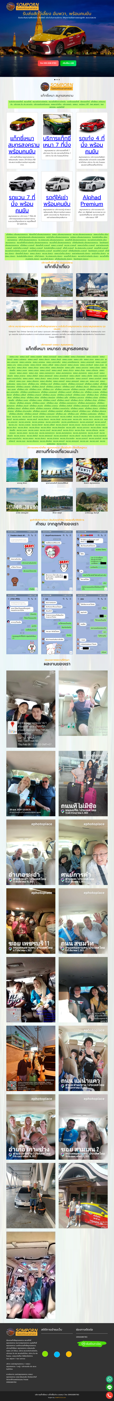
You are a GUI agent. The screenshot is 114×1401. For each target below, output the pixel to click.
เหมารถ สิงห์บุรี (32, 435)
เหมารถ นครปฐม (25, 422)
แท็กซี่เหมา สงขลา (38, 403)
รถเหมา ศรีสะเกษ (92, 370)
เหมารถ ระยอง (33, 430)
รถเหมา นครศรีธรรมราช (70, 362)
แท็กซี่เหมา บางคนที (27, 245)
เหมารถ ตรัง (77, 419)
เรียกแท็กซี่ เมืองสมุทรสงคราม (40, 234)
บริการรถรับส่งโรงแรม (42, 104)
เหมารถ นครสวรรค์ (87, 422)
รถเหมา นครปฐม (25, 362)
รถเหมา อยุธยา (28, 378)
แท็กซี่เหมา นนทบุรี (64, 392)
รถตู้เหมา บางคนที (36, 248)
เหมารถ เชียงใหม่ (46, 441)
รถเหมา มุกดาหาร (82, 367)
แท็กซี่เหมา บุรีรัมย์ (19, 395)
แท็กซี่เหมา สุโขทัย (28, 408)
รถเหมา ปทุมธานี (60, 365)
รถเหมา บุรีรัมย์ (47, 365)
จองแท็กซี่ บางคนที (101, 248)
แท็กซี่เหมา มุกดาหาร (76, 397)
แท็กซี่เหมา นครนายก (62, 389)
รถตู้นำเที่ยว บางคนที (20, 248)
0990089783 (81, 1337)
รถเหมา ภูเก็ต (70, 367)
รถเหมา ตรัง (78, 359)
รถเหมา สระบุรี (93, 373)
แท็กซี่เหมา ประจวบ (49, 395)
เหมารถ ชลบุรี (32, 419)
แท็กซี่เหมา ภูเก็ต (62, 397)
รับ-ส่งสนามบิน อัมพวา (54, 256)
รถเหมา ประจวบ (73, 365)
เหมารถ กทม (16, 416)
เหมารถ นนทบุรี (100, 422)
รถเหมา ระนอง (22, 370)
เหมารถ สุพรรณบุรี (45, 435)
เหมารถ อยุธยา (28, 438)
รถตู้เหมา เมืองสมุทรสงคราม (80, 237)
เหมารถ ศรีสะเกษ (92, 430)
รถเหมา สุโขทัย (87, 375)
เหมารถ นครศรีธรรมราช (70, 422)
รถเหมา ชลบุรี (33, 359)
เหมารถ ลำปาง (68, 430)
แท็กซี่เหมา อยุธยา (77, 408)
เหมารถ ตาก (98, 419)
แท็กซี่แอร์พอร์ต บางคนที (78, 250)
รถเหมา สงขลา (22, 373)
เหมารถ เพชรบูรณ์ (72, 441)
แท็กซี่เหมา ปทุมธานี (34, 395)
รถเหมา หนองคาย (100, 375)
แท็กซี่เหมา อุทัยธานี (71, 411)
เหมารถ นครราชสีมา (53, 422)
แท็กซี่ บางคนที (68, 248)
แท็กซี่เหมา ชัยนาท (82, 386)
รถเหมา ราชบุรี (45, 370)
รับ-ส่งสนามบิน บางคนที (84, 248)
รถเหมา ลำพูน (80, 370)
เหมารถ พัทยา (23, 427)
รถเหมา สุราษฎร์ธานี (61, 375)
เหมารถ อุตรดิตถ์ (95, 438)
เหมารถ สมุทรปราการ (47, 433)
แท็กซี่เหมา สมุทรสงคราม (87, 403)
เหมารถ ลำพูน (80, 430)
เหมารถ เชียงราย (33, 441)
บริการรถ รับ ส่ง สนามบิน (23, 104)
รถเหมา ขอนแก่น (92, 356)
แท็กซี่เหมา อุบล (85, 411)
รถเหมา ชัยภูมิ (56, 359)
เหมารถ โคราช (62, 444)
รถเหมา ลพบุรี (57, 370)
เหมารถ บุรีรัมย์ (49, 424)
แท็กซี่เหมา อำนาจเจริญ (23, 411)
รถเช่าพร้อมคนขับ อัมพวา (81, 253)
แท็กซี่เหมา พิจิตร (33, 397)
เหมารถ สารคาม (20, 435)
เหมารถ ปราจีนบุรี (88, 424)
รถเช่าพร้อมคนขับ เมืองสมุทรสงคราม (31, 237)
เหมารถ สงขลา (22, 433)
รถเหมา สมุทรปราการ (47, 373)
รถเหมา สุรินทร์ (74, 375)
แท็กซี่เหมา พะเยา (79, 395)
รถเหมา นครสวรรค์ (87, 362)
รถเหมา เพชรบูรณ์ (72, 381)
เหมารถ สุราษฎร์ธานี (61, 435)
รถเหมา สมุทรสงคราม (64, 373)
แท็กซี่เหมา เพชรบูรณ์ (46, 414)
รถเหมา (75, 104)
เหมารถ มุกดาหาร (83, 427)
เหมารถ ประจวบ (74, 424)
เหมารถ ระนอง (22, 430)
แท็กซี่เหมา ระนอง (22, 400)
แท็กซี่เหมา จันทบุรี (38, 386)
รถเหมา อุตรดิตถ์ (95, 378)
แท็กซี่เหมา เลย (61, 414)
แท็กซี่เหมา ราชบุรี (49, 400)
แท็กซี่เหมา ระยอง (35, 400)
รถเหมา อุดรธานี (82, 378)
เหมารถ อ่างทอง (53, 438)
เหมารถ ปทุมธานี (62, 424)
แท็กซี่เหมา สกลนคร (24, 403)
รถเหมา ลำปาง (68, 370)
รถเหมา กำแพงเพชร (78, 356)
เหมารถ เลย (84, 441)
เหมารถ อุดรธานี (82, 438)
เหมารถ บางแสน (25, 424)
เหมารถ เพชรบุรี (59, 441)
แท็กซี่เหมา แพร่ (73, 414)
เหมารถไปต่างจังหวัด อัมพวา (88, 256)
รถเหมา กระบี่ (24, 356)
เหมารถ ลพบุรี (57, 430)
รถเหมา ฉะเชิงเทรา (20, 359)
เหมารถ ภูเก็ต (71, 427)
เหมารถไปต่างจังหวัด (40, 101)
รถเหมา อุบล (20, 381)
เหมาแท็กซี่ (28, 101)
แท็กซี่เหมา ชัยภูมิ (96, 386)
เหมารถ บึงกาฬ (37, 424)
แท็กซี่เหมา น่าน (78, 392)
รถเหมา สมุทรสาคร (80, 373)
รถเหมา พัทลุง (33, 367)
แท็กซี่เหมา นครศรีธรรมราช (30, 392)
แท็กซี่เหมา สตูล (52, 403)
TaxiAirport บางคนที (96, 250)
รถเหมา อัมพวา (35, 253)
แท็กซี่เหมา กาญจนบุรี (75, 384)
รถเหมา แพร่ (94, 381)
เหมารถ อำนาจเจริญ (67, 438)
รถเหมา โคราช (22, 384)
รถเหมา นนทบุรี (100, 362)
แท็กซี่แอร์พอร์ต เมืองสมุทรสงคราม (85, 242)
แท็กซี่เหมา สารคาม (51, 405)
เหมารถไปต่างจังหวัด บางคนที (16, 250)
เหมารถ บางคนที (70, 245)
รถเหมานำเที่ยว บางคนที (86, 245)
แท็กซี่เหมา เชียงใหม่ (16, 414)
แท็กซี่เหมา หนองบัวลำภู (60, 408)
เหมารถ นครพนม (38, 422)
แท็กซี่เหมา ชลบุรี (69, 386)
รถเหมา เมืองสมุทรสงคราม (61, 234)
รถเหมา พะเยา (99, 365)
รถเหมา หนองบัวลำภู (14, 378)
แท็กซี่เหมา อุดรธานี (40, 411)
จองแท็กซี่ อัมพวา (70, 256)
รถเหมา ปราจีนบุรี (86, 365)
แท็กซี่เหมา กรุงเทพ (60, 384)
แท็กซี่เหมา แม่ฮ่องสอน (88, 414)
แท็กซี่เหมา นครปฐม (78, 389)
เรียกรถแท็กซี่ (85, 101)
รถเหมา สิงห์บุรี (32, 375)
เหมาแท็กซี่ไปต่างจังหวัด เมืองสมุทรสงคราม (32, 242)
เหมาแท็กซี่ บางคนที (60, 250)
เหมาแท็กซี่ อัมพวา (47, 259)
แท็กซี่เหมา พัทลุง (19, 397)
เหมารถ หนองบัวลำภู (14, 438)
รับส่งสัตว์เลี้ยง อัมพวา (25, 256)
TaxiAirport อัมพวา (80, 259)
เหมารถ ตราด (88, 419)
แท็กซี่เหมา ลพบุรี (63, 400)
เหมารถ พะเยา (100, 424)
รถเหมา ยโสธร (95, 367)
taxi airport (95, 104)
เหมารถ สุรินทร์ (74, 435)
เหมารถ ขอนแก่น (95, 416)
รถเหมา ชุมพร (67, 359)
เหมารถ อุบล (20, 441)
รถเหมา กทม (14, 356)
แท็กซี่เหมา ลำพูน (91, 400)
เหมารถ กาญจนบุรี (52, 416)
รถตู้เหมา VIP (84, 104)
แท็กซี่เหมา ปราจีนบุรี (64, 395)
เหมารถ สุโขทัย (87, 435)
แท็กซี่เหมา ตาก (48, 389)
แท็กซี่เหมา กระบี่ (46, 384)
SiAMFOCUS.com (60, 1397)
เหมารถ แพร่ (94, 441)
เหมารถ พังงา (12, 427)
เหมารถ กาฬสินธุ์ (66, 416)
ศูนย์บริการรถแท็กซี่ (16, 101)
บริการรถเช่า (67, 104)
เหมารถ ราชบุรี (45, 430)
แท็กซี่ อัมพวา (39, 256)
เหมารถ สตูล (33, 433)
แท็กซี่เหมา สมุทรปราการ (68, 403)
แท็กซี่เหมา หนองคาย (43, 408)
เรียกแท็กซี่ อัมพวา (22, 253)
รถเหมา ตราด (89, 359)
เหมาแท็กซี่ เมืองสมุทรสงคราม (60, 242)
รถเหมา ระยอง (33, 370)
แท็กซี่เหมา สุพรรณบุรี (81, 405)
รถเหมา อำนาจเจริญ (67, 378)
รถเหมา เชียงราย (33, 381)
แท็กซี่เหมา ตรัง (22, 389)
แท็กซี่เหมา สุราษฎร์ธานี (98, 405)
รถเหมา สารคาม (20, 375)
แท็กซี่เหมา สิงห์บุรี (65, 405)
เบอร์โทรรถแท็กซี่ (73, 101)
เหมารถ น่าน (13, 424)
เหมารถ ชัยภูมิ (55, 419)
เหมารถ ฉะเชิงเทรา (19, 419)
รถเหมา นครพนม (39, 362)
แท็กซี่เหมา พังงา (93, 395)
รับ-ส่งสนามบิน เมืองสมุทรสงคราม (51, 240)
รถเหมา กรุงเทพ (36, 356)
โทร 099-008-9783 (48, 63)
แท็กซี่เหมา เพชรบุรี (31, 414)
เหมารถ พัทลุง (34, 427)
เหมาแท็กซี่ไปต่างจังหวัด (57, 101)
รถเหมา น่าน (11, 365)
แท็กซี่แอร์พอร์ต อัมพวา (63, 259)
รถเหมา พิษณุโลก (57, 367)
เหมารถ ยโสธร (96, 427)
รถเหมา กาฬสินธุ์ (63, 356)
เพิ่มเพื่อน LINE (68, 63)
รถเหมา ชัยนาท (44, 359)
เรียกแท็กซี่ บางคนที (43, 245)
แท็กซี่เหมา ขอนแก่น (23, 386)
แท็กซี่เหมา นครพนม (94, 389)
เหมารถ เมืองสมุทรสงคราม (82, 234)
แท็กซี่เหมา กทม (33, 384)
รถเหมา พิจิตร (45, 367)
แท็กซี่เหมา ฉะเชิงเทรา (53, 386)
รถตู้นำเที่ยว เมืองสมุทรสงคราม (57, 237)
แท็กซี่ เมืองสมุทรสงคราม (28, 240)
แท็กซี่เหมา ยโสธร (91, 397)
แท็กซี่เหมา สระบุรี (22, 405)
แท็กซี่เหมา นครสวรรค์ (49, 392)
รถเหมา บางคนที (57, 245)
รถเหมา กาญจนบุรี (49, 356)
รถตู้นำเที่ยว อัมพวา (99, 253)
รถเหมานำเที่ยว (56, 104)
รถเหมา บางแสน (23, 365)
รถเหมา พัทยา (22, 367)
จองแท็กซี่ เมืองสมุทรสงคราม (75, 240)
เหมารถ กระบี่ (27, 416)
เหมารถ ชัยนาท (43, 419)
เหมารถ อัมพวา (47, 253)
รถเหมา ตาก (99, 359)
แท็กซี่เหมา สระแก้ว (36, 405)
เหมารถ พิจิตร (46, 427)
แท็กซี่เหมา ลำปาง (77, 400)
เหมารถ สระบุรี (93, 433)
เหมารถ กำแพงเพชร (80, 416)
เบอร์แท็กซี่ (60, 107)
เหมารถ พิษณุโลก (58, 427)
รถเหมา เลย (84, 381)
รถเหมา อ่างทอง (53, 378)
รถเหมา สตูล (33, 373)
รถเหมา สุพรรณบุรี (45, 375)
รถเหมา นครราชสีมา (53, 362)
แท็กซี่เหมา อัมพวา (91, 408)
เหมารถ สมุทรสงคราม (64, 433)
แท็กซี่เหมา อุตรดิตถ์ (55, 411)
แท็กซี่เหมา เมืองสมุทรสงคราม (17, 234)
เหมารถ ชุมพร (67, 419)
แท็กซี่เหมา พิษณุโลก (47, 397)
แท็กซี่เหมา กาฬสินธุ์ (92, 384)
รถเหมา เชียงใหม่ (46, 381)
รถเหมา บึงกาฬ (35, 365)
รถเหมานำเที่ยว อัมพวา (62, 253)
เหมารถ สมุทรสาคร (80, 433)
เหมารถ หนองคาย (100, 435)
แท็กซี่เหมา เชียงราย (99, 411)
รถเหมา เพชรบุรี (59, 381)
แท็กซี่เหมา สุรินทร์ (14, 408)
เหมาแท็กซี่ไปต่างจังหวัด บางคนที (40, 250)
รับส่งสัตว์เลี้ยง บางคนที (53, 248)
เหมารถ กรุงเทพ (38, 416)
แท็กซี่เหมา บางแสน (92, 392)
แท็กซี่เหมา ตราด (35, 389)
